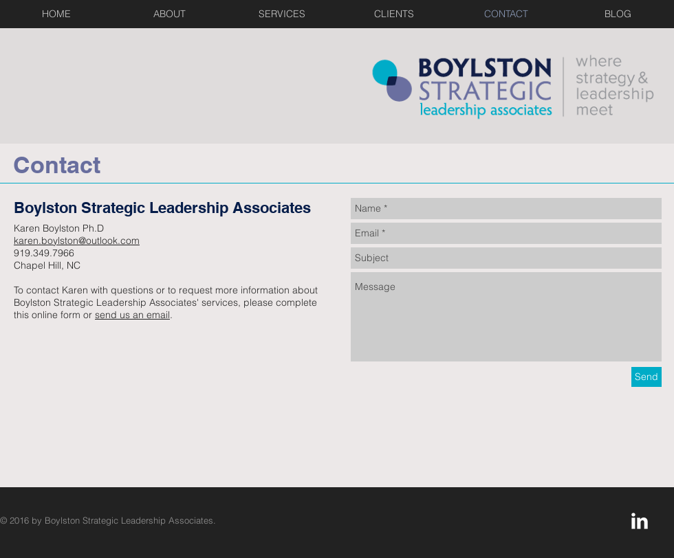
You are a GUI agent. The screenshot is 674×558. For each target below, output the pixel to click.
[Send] (646, 377)
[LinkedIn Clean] (639, 521)
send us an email (132, 315)
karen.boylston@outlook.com (77, 240)
